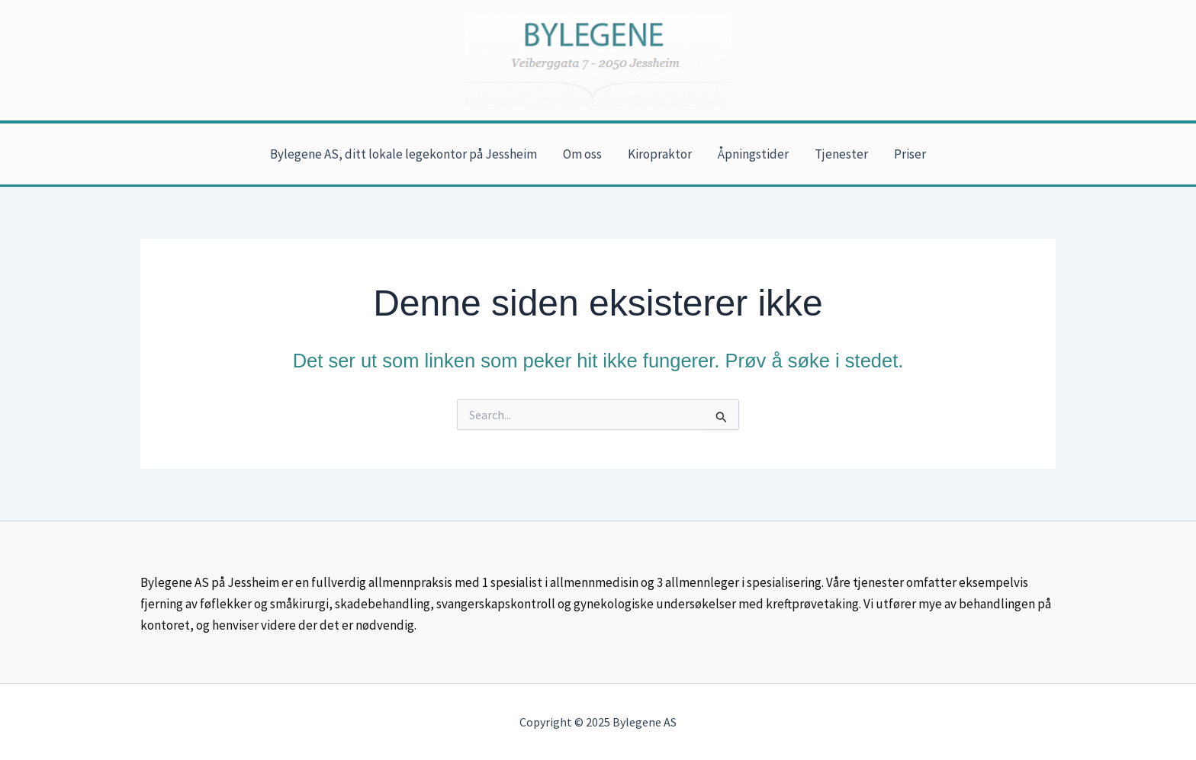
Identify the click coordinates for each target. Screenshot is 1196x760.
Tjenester (841, 154)
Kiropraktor (660, 154)
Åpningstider (753, 154)
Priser (910, 154)
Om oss (582, 154)
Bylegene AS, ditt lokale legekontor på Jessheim (403, 154)
